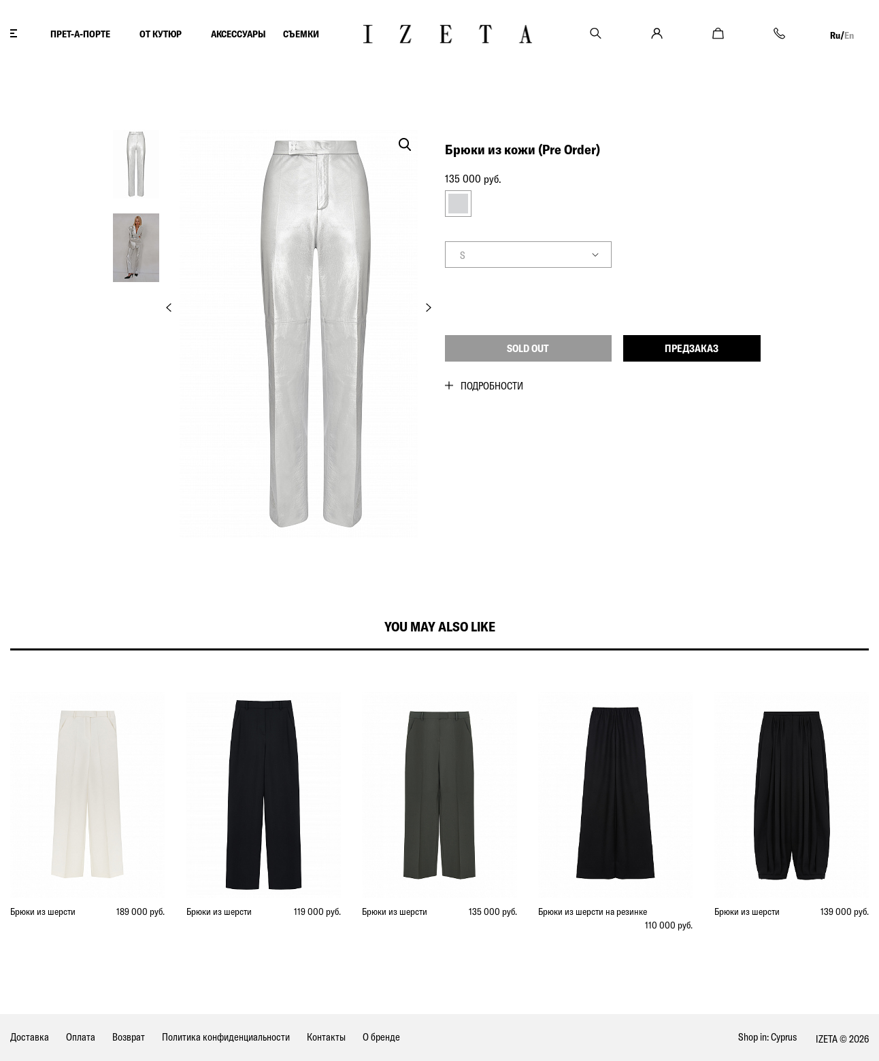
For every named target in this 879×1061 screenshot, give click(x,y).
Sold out (528, 348)
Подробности (492, 385)
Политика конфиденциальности (226, 1036)
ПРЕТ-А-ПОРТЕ (80, 34)
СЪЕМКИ (301, 34)
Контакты (326, 1036)
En (849, 35)
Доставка (29, 1036)
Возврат (128, 1036)
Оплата (80, 1036)
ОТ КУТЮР (160, 34)
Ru (835, 35)
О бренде (381, 1036)
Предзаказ (691, 348)
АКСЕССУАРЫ (238, 34)
